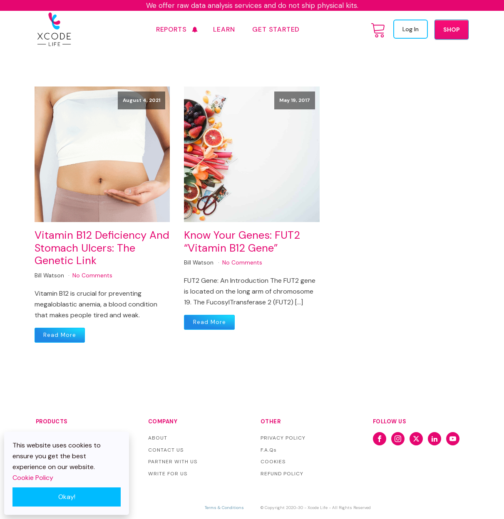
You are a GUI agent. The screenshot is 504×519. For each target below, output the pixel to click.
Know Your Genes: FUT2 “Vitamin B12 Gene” (242, 242)
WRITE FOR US (167, 473)
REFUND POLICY (282, 473)
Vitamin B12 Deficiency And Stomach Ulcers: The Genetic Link (102, 248)
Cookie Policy (32, 477)
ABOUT (157, 438)
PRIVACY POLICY (283, 438)
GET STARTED (276, 29)
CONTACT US (166, 450)
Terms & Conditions (224, 507)
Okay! (66, 496)
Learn (224, 29)
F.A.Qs (269, 450)
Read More (59, 335)
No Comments (92, 275)
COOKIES (273, 461)
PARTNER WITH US (172, 461)
